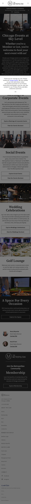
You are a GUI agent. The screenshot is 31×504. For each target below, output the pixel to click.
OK (15, 91)
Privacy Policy (14, 80)
